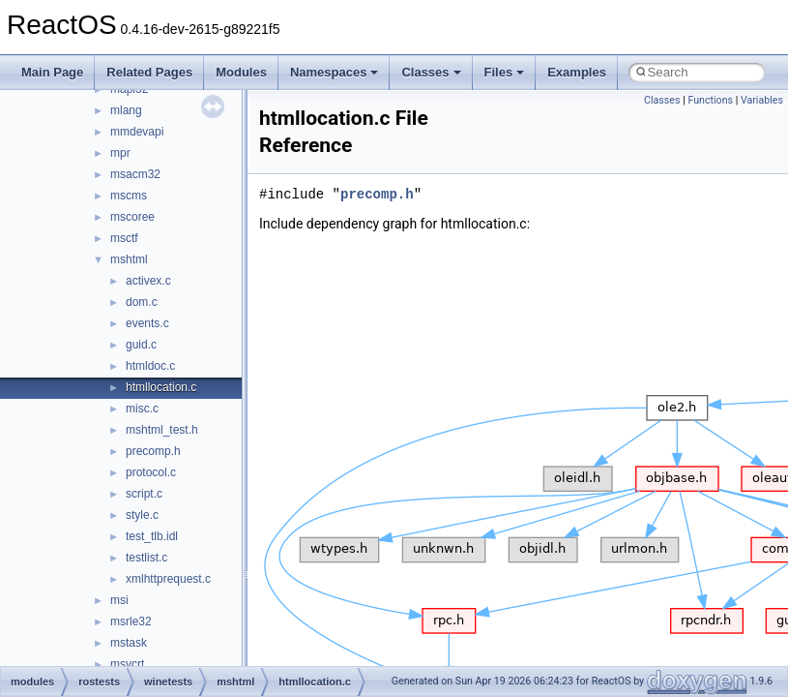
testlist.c (146, 557)
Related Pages (149, 72)
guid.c (141, 344)
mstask (128, 643)
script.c (144, 493)
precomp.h (153, 451)
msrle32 (131, 621)
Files (504, 72)
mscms (128, 195)
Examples (576, 72)
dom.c (142, 302)
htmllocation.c (161, 387)
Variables (762, 100)
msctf (124, 238)
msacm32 (135, 174)
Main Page (52, 72)
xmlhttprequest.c (168, 579)
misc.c (142, 408)
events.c (147, 323)
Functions (710, 100)
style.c (142, 515)
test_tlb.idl (152, 536)
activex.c (148, 281)
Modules (241, 72)
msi (119, 600)
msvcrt (127, 664)
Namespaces (334, 72)
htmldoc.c (150, 366)
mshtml (129, 259)
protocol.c (151, 472)
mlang (126, 110)
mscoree (132, 217)
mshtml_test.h (162, 430)
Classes (430, 72)
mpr (120, 153)
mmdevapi (136, 131)
